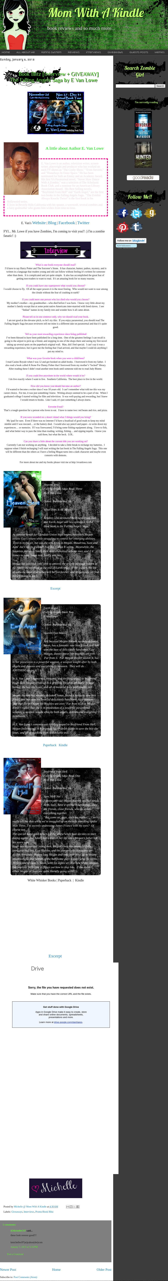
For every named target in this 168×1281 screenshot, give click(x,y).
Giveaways (115, 52)
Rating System (51, 52)
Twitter (83, 222)
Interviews (93, 52)
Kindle (63, 745)
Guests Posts (138, 52)
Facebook (67, 222)
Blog (52, 222)
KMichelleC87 (18, 1230)
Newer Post (8, 1269)
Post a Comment (15, 1254)
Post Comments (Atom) (25, 1277)
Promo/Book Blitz (44, 1211)
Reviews (74, 52)
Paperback (50, 745)
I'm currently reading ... (148, 102)
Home (56, 1269)
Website (39, 222)
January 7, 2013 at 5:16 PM (24, 1247)
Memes (160, 52)
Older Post (104, 1269)
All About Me (25, 52)
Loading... (61, 1068)
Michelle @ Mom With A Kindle (30, 1206)
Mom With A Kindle (96, 12)
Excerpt (55, 588)
